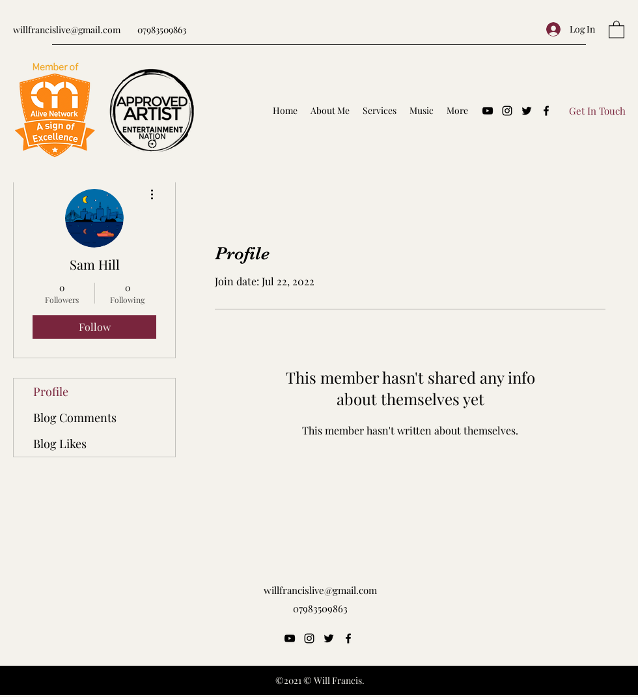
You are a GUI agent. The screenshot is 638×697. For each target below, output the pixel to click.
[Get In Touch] (597, 111)
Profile (50, 391)
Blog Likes (60, 443)
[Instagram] (507, 110)
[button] (616, 29)
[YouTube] (487, 110)
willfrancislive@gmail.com (66, 29)
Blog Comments (75, 417)
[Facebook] (546, 110)
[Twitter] (526, 110)
